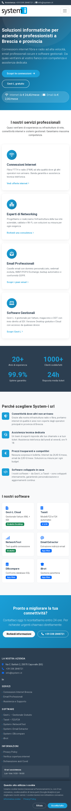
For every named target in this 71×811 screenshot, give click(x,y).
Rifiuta (39, 805)
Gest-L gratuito (15, 83)
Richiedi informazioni (19, 634)
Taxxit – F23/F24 (11, 719)
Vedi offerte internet (18, 183)
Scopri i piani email (17, 282)
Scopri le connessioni (21, 73)
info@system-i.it (44, 2)
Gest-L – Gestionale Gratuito (17, 715)
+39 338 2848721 (24, 2)
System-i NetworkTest (14, 724)
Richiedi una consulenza (20, 233)
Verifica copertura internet (16, 756)
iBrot (5, 738)
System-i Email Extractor (15, 729)
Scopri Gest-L (15, 331)
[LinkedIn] (3, 679)
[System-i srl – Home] (14, 10)
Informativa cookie (12, 799)
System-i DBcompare (14, 733)
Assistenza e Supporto (14, 701)
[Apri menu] (65, 11)
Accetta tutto (57, 805)
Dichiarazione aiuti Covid (15, 761)
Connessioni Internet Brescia (17, 692)
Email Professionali (13, 696)
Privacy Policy (10, 752)
